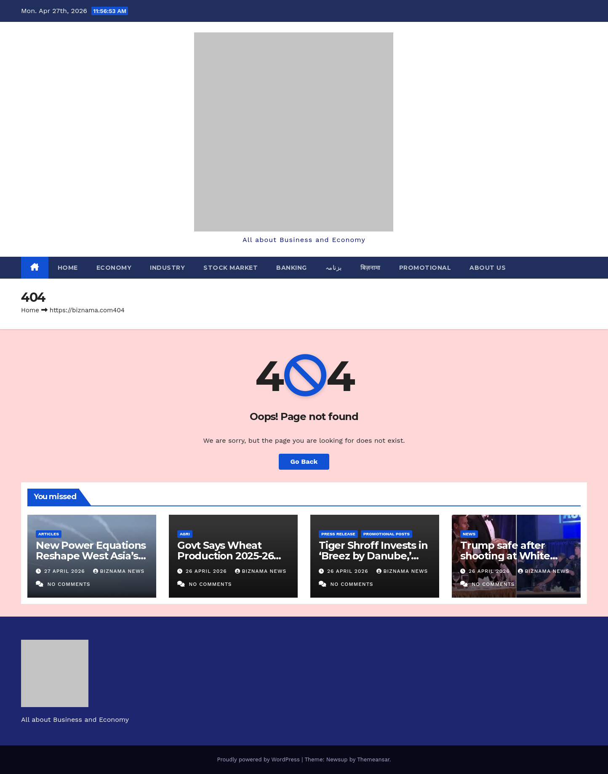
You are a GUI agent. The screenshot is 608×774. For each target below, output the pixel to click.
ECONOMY (114, 267)
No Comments (68, 584)
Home (68, 267)
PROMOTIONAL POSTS (386, 534)
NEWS (469, 534)
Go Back (304, 461)
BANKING (291, 267)
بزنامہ (333, 267)
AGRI (185, 534)
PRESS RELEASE (338, 534)
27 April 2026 (65, 571)
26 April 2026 (207, 571)
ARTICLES (48, 534)
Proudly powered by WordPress (259, 759)
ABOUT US (487, 267)
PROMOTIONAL (425, 267)
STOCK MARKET (230, 267)
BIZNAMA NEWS (119, 571)
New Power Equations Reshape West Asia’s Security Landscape (91, 555)
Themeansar (373, 759)
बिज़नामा (370, 267)
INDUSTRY (167, 267)
